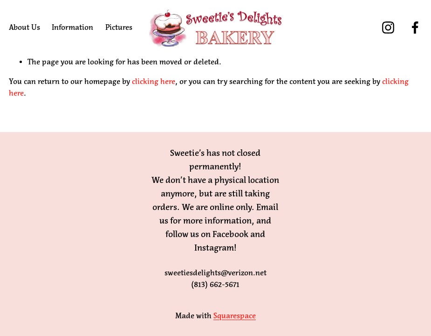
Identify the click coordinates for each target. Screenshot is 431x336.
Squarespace (234, 315)
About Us (24, 27)
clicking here (153, 81)
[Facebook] (415, 27)
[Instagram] (388, 27)
